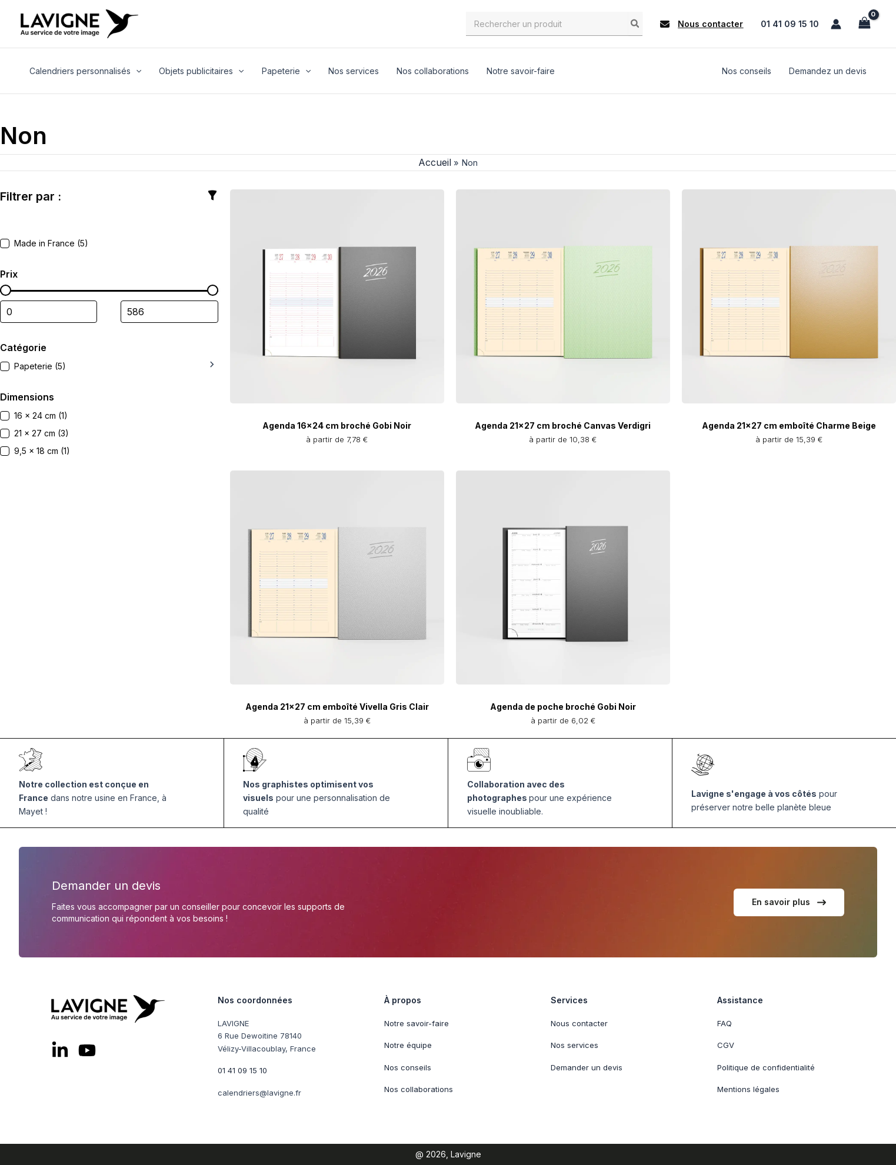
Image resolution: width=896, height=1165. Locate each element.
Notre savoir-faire (416, 1023)
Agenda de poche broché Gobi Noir (563, 708)
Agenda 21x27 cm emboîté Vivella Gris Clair (337, 708)
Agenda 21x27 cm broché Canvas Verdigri (563, 427)
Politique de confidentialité (766, 1067)
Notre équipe (408, 1045)
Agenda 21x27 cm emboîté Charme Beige (789, 427)
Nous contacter (579, 1023)
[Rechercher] (635, 23)
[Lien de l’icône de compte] (836, 24)
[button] (701, 24)
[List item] (60, 1051)
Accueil (433, 164)
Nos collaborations (418, 1089)
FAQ (724, 1023)
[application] (135, 71)
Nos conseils (407, 1067)
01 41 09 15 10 (790, 24)
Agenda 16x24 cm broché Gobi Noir (336, 427)
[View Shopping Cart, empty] (864, 24)
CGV (725, 1045)
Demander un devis (586, 1067)
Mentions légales (748, 1089)
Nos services (574, 1045)
